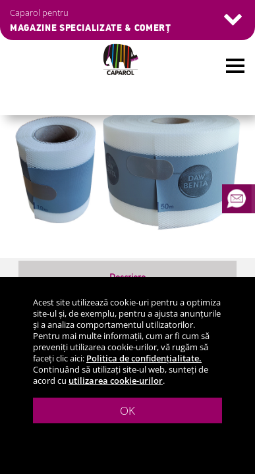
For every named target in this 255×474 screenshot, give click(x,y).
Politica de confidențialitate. (144, 358)
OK (127, 410)
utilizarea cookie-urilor (116, 380)
